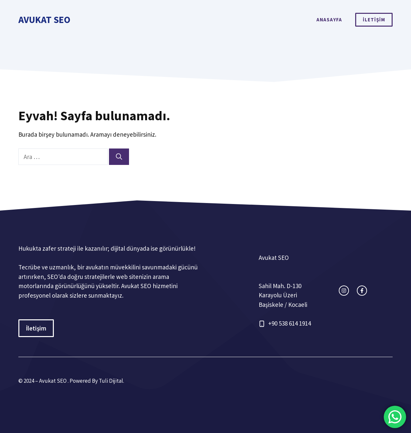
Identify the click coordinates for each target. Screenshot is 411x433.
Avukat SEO (44, 19)
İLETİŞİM (374, 19)
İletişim (36, 328)
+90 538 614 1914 (289, 323)
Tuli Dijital (111, 380)
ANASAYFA (329, 19)
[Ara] (119, 156)
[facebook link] (362, 290)
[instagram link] (344, 290)
